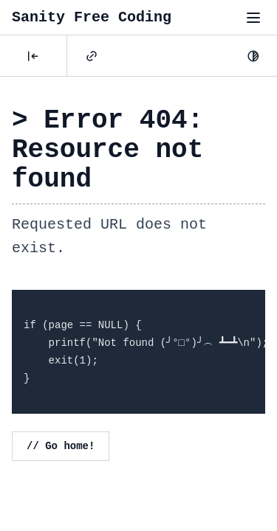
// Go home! (61, 446)
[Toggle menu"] (253, 18)
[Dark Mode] (253, 56)
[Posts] (33, 56)
